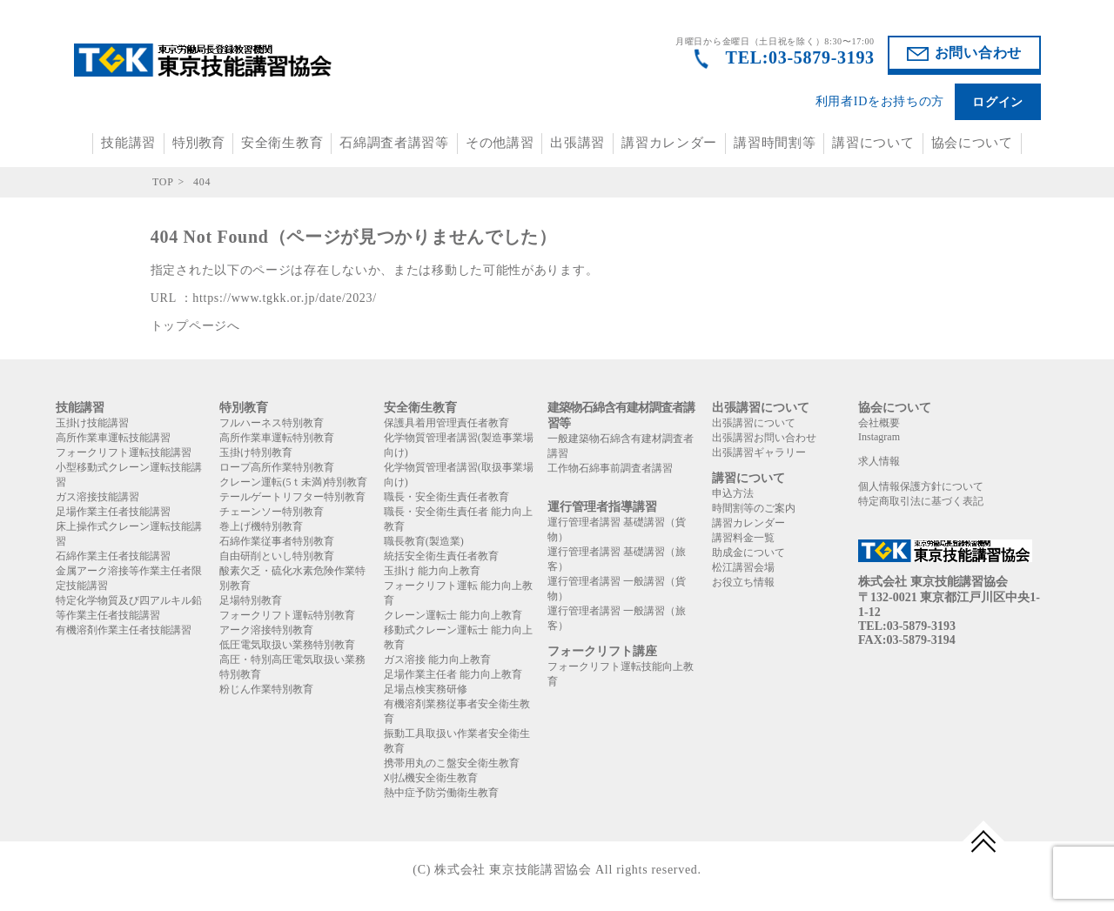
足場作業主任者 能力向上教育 (453, 674)
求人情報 (879, 461)
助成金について (748, 552)
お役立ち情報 (743, 582)
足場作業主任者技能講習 (113, 512)
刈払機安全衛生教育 (431, 778)
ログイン (997, 102)
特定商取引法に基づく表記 (920, 501)
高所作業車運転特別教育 (276, 438)
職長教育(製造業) (424, 541)
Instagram (879, 437)
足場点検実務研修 (425, 689)
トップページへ (195, 325)
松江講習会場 (743, 567)
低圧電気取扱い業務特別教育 (287, 645)
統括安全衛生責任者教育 (441, 556)
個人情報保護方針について (920, 486)
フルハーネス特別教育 (271, 423)
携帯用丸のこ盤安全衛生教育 (452, 763)
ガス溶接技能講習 (97, 497)
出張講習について (753, 423)
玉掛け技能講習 (92, 423)
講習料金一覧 (743, 538)
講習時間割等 (774, 143)
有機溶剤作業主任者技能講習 (123, 630)
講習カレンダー (669, 143)
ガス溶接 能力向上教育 (437, 659)
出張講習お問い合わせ (764, 438)
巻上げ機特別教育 (261, 526)
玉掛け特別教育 (255, 452)
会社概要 (879, 423)
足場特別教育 (250, 600)
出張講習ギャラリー (759, 452)
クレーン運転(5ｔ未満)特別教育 (293, 482)
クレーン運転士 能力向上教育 (453, 615)
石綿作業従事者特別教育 (276, 541)
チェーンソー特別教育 (271, 512)
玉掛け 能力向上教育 (432, 571)
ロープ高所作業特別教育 (276, 467)
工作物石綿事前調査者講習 (610, 468)
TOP (163, 182)
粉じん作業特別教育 (266, 689)
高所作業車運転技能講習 (113, 438)
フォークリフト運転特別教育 (287, 615)
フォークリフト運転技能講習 (123, 452)
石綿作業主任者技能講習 (113, 556)
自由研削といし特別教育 (276, 556)
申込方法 (733, 493)
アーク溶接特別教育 (266, 630)
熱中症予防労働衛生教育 (441, 793)
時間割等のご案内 (753, 508)
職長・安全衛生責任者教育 (446, 497)
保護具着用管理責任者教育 (446, 423)
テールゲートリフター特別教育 (292, 497)
